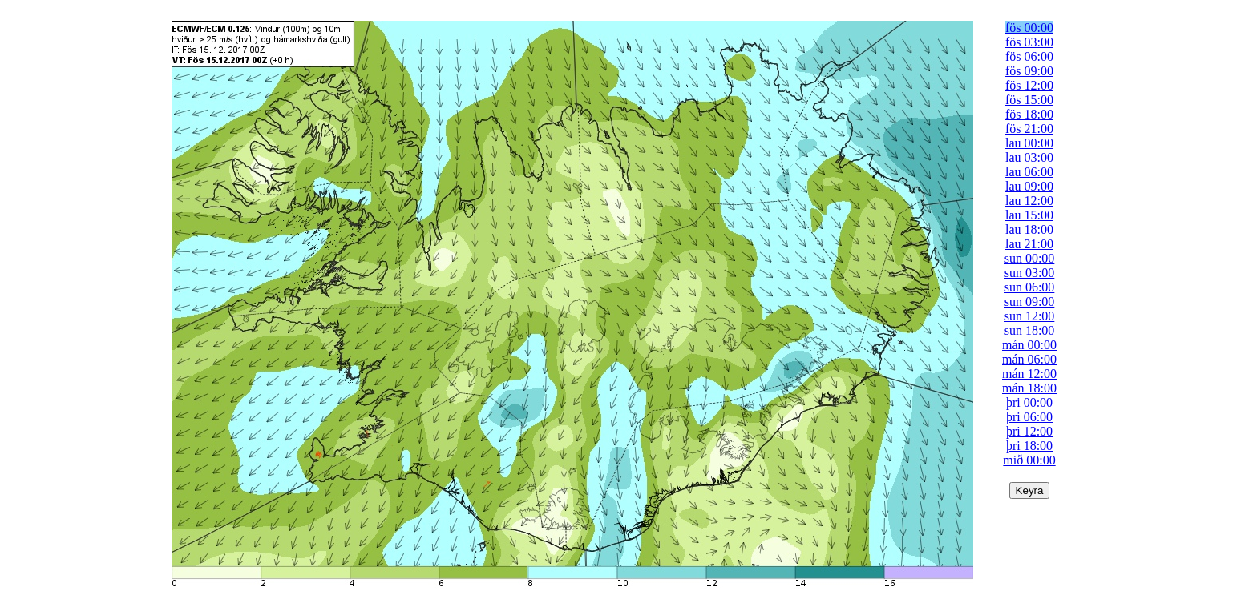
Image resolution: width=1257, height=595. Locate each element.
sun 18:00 (1029, 330)
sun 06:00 (1029, 287)
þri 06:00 (1029, 417)
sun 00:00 (1029, 258)
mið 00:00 (1029, 460)
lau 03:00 (1029, 157)
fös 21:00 (1029, 128)
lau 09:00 (1029, 186)
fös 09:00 (1029, 71)
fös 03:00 (1029, 42)
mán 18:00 (1029, 388)
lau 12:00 (1029, 200)
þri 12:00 (1029, 431)
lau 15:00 (1029, 215)
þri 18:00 (1029, 445)
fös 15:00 (1029, 100)
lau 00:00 (1029, 143)
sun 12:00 (1029, 316)
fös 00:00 (1029, 27)
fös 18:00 (1029, 114)
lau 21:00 (1029, 244)
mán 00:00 (1029, 345)
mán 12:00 (1029, 373)
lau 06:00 (1029, 172)
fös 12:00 (1029, 85)
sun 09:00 (1029, 301)
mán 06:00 (1029, 359)
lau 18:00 (1029, 229)
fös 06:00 (1029, 56)
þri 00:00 (1029, 402)
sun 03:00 (1029, 272)
